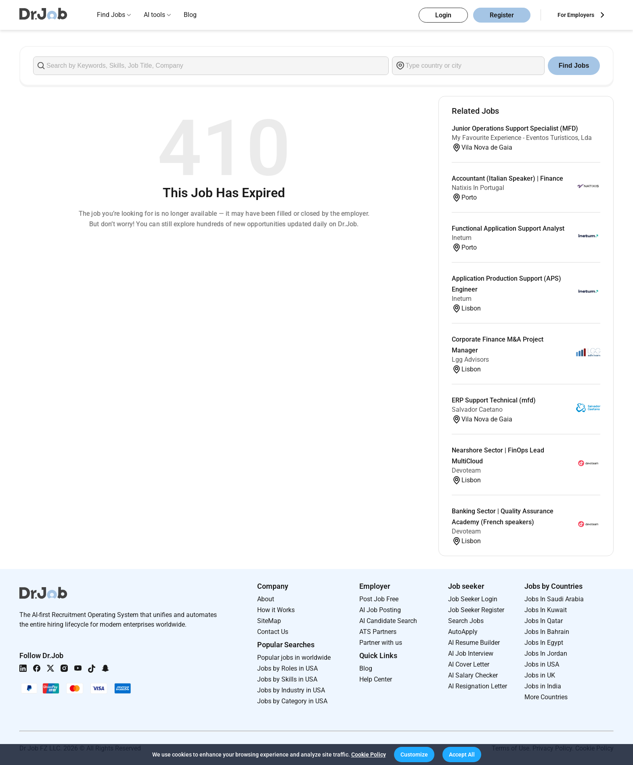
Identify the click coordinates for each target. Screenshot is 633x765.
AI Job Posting (380, 610)
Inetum (462, 238)
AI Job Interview (470, 653)
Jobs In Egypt (543, 642)
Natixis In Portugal (478, 188)
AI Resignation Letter (477, 686)
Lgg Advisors (470, 359)
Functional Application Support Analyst (508, 228)
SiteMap (269, 621)
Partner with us (380, 642)
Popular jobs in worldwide (294, 657)
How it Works (276, 610)
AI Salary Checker (473, 675)
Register (502, 15)
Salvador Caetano (477, 409)
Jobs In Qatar (543, 621)
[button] (414, 754)
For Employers (576, 15)
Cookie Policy (368, 754)
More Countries (546, 697)
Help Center (375, 679)
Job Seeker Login (472, 599)
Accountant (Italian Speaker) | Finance (507, 178)
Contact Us (272, 632)
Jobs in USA (541, 664)
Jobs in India (542, 686)
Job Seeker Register (476, 610)
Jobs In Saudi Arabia (554, 599)
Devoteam (466, 470)
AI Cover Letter (468, 664)
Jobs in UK (539, 675)
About (265, 599)
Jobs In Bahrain (546, 632)
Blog (190, 15)
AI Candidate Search (388, 621)
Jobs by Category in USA (292, 701)
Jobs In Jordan (545, 653)
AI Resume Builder (474, 642)
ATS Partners (377, 632)
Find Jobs (111, 15)
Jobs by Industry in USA (291, 690)
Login (443, 15)
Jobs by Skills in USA (287, 679)
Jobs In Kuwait (545, 610)
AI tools (154, 15)
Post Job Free (378, 599)
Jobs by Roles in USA (287, 668)
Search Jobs (466, 621)
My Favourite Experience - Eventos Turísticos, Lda (522, 138)
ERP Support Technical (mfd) (494, 400)
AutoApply (463, 632)
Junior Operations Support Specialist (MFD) (515, 128)
